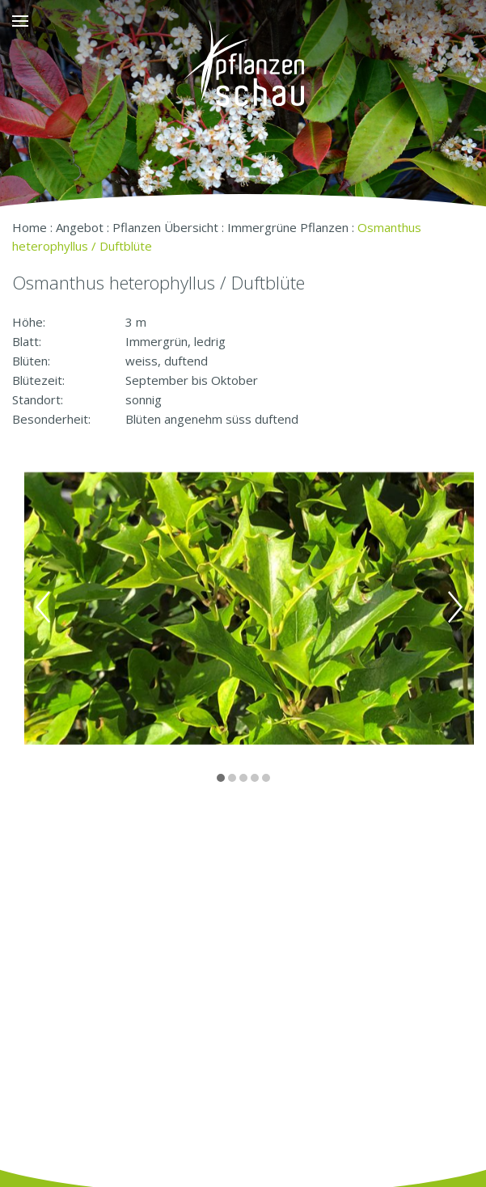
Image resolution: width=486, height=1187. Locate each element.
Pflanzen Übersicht (165, 227)
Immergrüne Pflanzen (288, 227)
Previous (42, 607)
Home (29, 227)
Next (455, 607)
